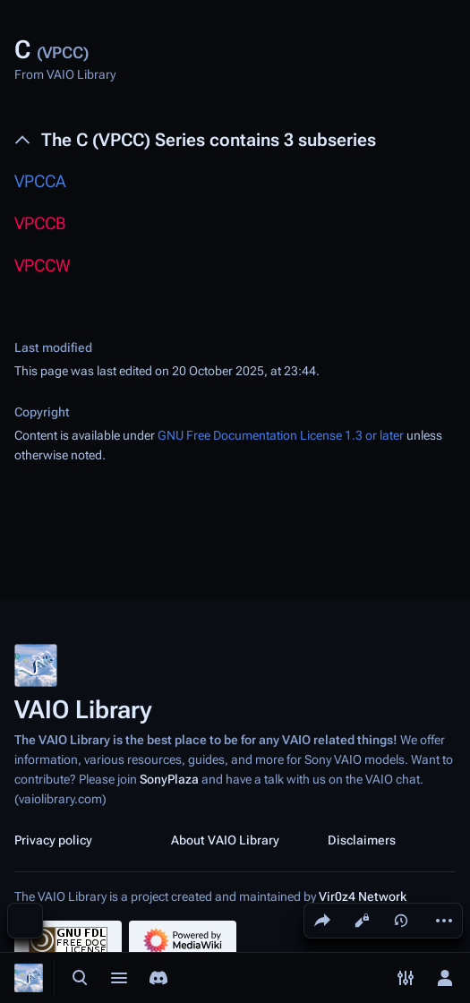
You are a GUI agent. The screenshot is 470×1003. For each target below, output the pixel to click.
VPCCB (39, 223)
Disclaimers (362, 840)
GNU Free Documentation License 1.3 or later (281, 435)
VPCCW (42, 265)
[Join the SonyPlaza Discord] (158, 978)
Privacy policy (53, 840)
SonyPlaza (169, 779)
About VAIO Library (225, 840)
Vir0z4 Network (362, 896)
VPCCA (40, 181)
